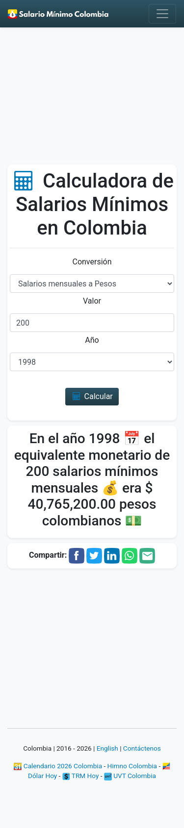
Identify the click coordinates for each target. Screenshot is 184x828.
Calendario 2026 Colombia (58, 766)
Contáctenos (142, 748)
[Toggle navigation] (162, 14)
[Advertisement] (92, 99)
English (107, 748)
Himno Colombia (132, 766)
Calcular (92, 396)
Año (92, 340)
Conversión (91, 261)
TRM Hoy (80, 776)
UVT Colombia (130, 776)
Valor (92, 301)
